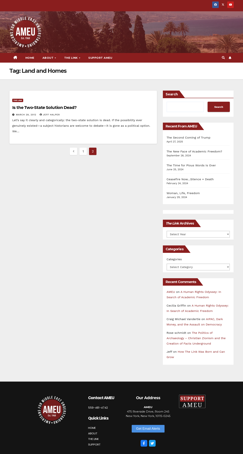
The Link (71, 57)
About (48, 57)
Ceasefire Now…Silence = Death (190, 179)
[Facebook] (144, 443)
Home (29, 57)
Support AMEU (100, 57)
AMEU (171, 292)
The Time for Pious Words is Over (191, 165)
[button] (223, 57)
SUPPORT (94, 444)
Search (172, 94)
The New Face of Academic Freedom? (194, 151)
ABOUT (92, 433)
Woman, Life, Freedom (183, 193)
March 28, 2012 (26, 114)
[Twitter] (152, 443)
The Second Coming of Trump (189, 137)
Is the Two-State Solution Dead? (44, 107)
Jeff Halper (50, 114)
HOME (92, 428)
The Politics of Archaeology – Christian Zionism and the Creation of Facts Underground (196, 338)
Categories (174, 259)
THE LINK (93, 439)
